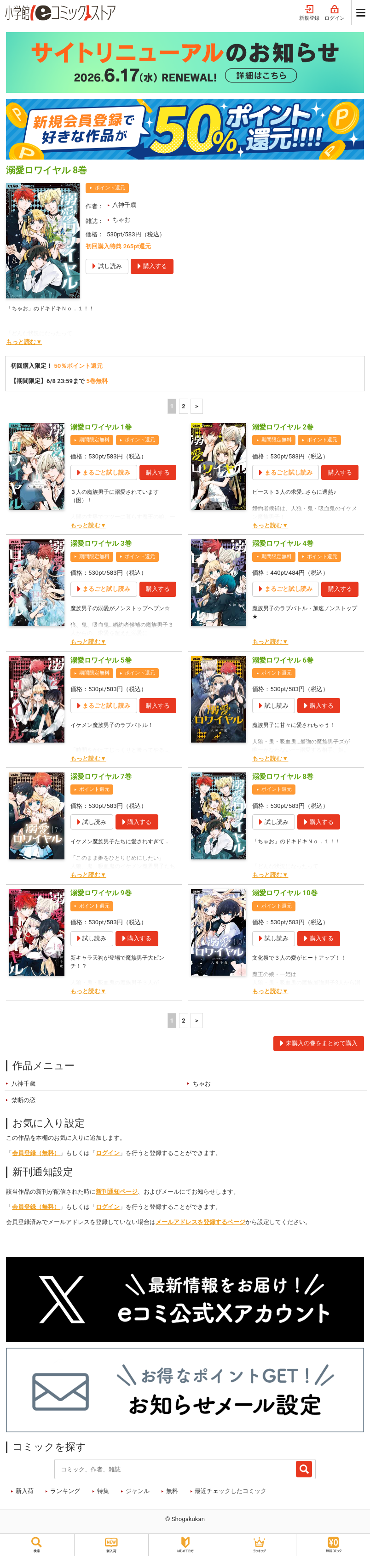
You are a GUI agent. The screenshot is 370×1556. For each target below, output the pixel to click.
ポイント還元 (110, 188)
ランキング (65, 1490)
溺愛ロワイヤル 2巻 (282, 427)
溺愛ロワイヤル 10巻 (284, 893)
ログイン (334, 13)
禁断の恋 (23, 1100)
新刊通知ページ (117, 1191)
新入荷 (25, 1490)
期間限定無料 (94, 440)
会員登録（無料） (36, 1153)
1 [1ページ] (172, 406)
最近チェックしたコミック (230, 1490)
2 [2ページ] (183, 406)
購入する (158, 472)
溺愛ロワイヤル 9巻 (101, 893)
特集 (103, 1490)
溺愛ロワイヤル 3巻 (101, 543)
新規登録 (309, 13)
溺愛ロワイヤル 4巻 (282, 543)
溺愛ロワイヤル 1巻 (101, 427)
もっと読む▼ (24, 341)
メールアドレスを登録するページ (200, 1221)
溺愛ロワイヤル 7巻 (101, 776)
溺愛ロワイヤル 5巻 (101, 660)
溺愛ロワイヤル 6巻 (282, 660)
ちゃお (121, 219)
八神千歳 (124, 204)
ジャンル (138, 1490)
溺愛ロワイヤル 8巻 (282, 776)
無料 (172, 1490)
